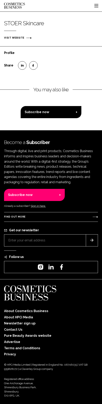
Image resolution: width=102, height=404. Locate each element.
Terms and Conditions (22, 348)
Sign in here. (38, 205)
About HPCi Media (18, 317)
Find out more (15, 216)
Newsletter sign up (20, 323)
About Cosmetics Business (26, 311)
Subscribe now (37, 112)
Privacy (10, 354)
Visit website (14, 37)
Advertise (12, 342)
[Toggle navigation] (96, 6)
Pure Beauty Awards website (27, 336)
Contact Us (13, 329)
